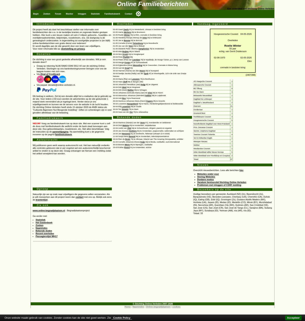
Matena (125, 125)
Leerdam (136, 60)
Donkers (133, 131)
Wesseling (137, 65)
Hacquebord (132, 104)
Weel (124, 87)
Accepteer (293, 317)
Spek (146, 73)
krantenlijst (41, 200)
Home (127, 306)
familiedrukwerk (63, 134)
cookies (176, 306)
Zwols (126, 29)
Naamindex (41, 228)
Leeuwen (136, 79)
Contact (128, 14)
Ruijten (125, 51)
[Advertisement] (72, 169)
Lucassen (126, 106)
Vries (144, 38)
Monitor (69, 14)
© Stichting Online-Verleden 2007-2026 (153, 304)
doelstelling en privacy (73, 49)
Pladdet (126, 57)
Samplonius (143, 49)
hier (241, 170)
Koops (127, 62)
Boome (127, 40)
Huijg (143, 84)
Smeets (125, 109)
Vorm (142, 122)
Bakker (131, 90)
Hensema (126, 133)
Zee (131, 112)
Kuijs (142, 142)
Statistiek (95, 14)
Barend (132, 136)
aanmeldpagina (60, 132)
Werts (127, 144)
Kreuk (125, 54)
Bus (124, 98)
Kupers (149, 101)
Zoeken (46, 14)
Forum (58, 14)
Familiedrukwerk (112, 14)
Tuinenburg (138, 43)
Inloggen (82, 14)
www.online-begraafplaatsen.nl (49, 210)
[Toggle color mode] (138, 14)
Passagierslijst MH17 (46, 236)
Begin (36, 14)
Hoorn (142, 71)
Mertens (127, 32)
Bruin (127, 139)
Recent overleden (45, 233)
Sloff (125, 82)
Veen (131, 46)
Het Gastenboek (44, 222)
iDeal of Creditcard (50, 74)
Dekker (148, 95)
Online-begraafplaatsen (158, 306)
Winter (127, 35)
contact (79, 197)
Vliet (129, 128)
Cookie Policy (121, 317)
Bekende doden (44, 231)
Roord (127, 147)
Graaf (127, 68)
